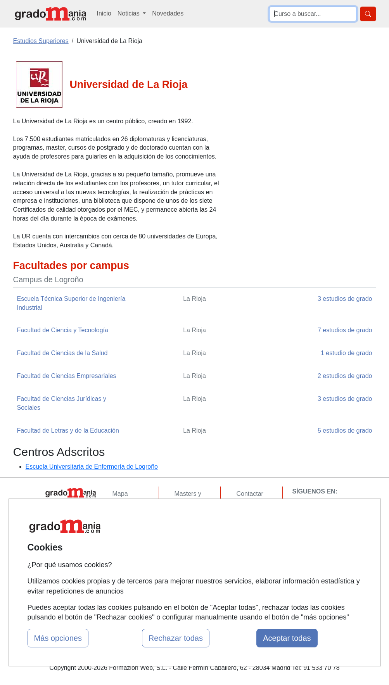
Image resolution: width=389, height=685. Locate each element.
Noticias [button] (129, 13)
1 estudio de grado (346, 353)
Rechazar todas (176, 638)
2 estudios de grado (345, 376)
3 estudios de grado (345, 298)
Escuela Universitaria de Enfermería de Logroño (92, 466)
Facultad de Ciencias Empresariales (66, 376)
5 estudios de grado (345, 430)
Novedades (167, 13)
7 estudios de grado (345, 330)
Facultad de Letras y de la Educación (68, 430)
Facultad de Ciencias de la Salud (62, 353)
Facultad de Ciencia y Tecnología (62, 330)
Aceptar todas (287, 638)
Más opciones (58, 638)
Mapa (120, 493)
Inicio (104, 13)
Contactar (249, 493)
